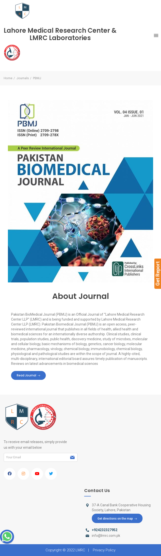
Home (8, 78)
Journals (22, 78)
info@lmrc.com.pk (106, 536)
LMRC (80, 550)
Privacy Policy (104, 550)
